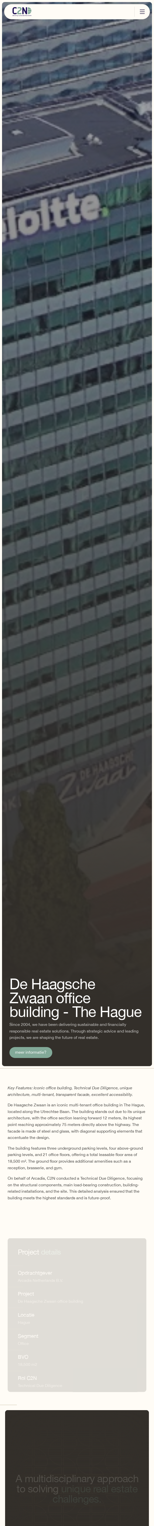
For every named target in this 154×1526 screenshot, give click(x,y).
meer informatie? (30, 1052)
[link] (30, 1052)
